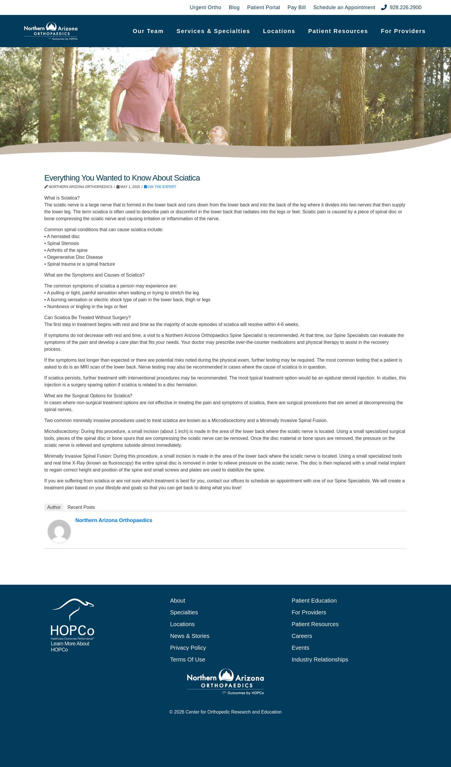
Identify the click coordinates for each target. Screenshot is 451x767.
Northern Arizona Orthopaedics (113, 520)
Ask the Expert (160, 187)
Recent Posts (81, 507)
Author (54, 507)
